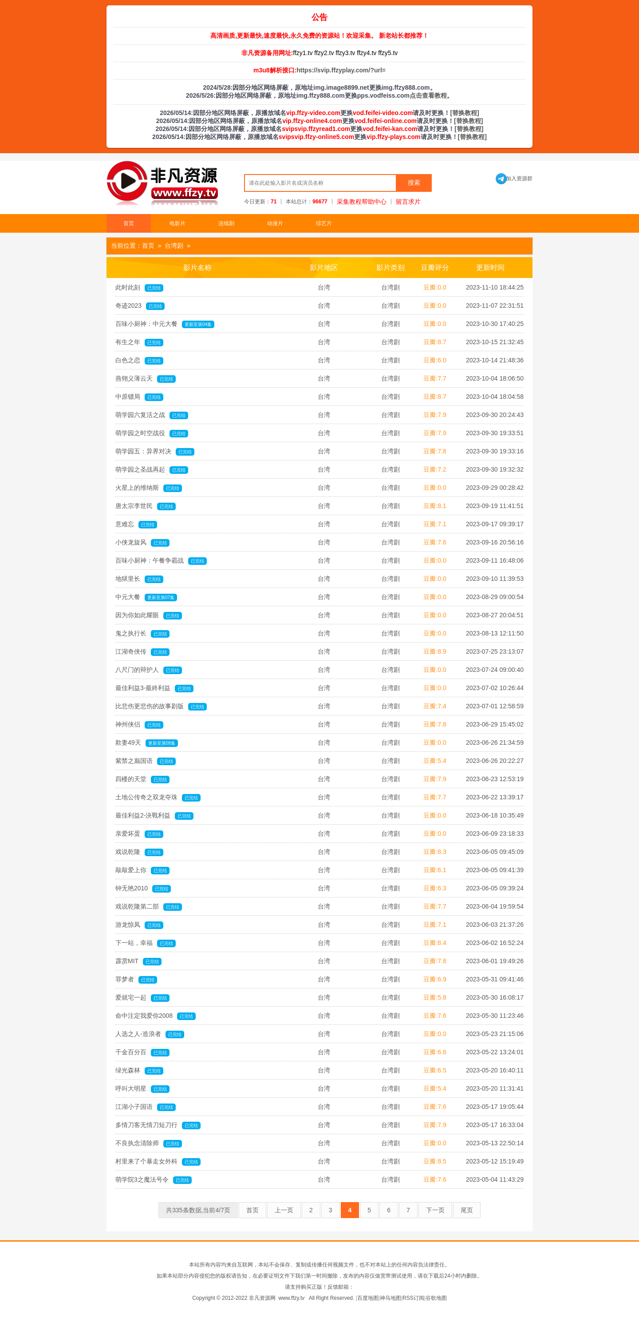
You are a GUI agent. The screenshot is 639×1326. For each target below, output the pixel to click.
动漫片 (275, 223)
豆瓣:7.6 (434, 542)
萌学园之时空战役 (151, 433)
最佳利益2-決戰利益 (154, 816)
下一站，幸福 (145, 943)
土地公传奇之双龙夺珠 (158, 798)
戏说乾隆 (139, 852)
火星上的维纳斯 (148, 488)
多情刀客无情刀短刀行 (158, 1125)
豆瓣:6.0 (434, 360)
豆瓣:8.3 (434, 851)
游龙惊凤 (139, 925)
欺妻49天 (146, 743)
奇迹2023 (140, 306)
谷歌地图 (436, 1298)
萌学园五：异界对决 (154, 452)
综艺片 (324, 223)
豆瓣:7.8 (434, 451)
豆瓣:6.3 (434, 888)
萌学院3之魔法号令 (153, 1180)
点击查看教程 (428, 95)
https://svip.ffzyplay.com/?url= (341, 70)
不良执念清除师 (148, 1143)
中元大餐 (146, 597)
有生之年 (139, 342)
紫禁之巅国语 (145, 761)
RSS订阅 (413, 1298)
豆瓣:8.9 (434, 651)
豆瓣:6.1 (434, 869)
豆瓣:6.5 (434, 1070)
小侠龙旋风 (142, 543)
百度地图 (368, 1298)
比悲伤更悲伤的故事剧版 (161, 707)
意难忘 (136, 524)
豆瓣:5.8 (434, 997)
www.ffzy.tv (291, 1298)
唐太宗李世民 (145, 506)
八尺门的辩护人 (148, 670)
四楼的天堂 (142, 779)
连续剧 (226, 223)
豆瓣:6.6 (434, 1052)
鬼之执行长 (142, 634)
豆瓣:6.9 (434, 979)
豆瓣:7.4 (434, 706)
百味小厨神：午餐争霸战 (161, 561)
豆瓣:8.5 (434, 1161)
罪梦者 (136, 980)
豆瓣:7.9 (434, 414)
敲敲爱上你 (142, 870)
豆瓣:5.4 (434, 760)
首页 (128, 223)
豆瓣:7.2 (434, 469)
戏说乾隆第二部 (148, 907)
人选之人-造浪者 (149, 1034)
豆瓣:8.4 (434, 942)
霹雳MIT (138, 961)
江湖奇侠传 (142, 652)
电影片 (177, 223)
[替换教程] (464, 112)
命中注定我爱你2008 (155, 1016)
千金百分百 (142, 1052)
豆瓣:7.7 (434, 378)
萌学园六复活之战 (151, 415)
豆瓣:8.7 (434, 341)
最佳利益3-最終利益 (154, 688)
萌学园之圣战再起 (151, 470)
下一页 (435, 1210)
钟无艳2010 (143, 889)
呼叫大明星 (142, 1089)
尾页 (467, 1210)
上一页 (284, 1210)
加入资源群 (514, 178)
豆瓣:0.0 (434, 287)
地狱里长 (139, 579)
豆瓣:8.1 (434, 505)
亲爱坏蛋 (139, 834)
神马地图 (390, 1298)
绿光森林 (139, 1071)
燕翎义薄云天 (145, 379)
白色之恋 (139, 361)
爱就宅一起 (142, 998)
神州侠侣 (139, 725)
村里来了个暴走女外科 (158, 1162)
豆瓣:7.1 (434, 524)
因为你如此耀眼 (148, 615)
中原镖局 (139, 397)
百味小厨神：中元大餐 (164, 324)
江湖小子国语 (145, 1107)
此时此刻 (139, 288)
